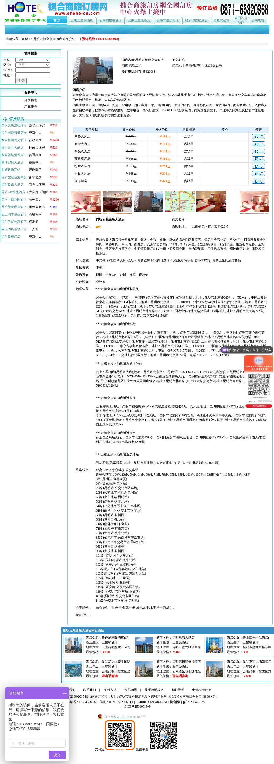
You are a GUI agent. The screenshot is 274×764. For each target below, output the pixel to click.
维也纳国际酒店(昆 (115, 637)
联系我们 (89, 690)
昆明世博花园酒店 (14, 199)
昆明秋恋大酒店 (183, 637)
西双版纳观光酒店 (14, 140)
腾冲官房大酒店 (12, 162)
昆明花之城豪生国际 (116, 662)
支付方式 (110, 690)
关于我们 (69, 690)
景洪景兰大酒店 (12, 147)
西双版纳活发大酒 (14, 155)
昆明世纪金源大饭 (14, 177)
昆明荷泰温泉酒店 (14, 207)
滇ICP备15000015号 (137, 706)
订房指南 (30, 100)
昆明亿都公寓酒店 (14, 222)
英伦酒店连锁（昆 (14, 229)
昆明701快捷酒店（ (14, 192)
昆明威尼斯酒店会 (14, 133)
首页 (25, 39)
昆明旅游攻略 (154, 690)
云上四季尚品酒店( (256, 637)
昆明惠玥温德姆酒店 (186, 662)
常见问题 (130, 690)
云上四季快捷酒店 (14, 214)
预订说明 (178, 690)
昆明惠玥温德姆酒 (14, 125)
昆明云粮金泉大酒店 (47, 39)
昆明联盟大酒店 (12, 184)
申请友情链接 (201, 690)
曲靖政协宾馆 (10, 170)
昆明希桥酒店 (10, 236)
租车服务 (30, 107)
